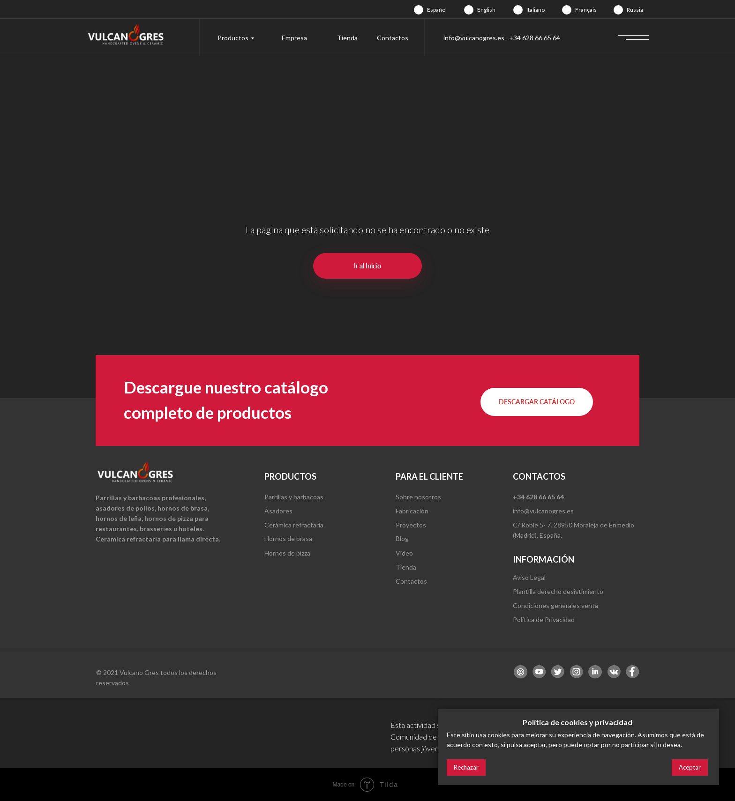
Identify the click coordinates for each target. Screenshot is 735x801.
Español (437, 9)
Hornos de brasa (288, 538)
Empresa (294, 38)
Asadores (278, 511)
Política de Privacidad (544, 619)
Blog (402, 538)
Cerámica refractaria (293, 525)
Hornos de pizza (287, 553)
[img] (418, 10)
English (486, 9)
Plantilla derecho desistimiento (558, 591)
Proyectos (411, 525)
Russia (635, 9)
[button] (536, 402)
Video (404, 553)
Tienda (347, 38)
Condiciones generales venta (555, 605)
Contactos (392, 38)
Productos (233, 38)
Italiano (535, 9)
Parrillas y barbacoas (293, 497)
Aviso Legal (529, 577)
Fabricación (412, 511)
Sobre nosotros (418, 497)
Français (586, 9)
